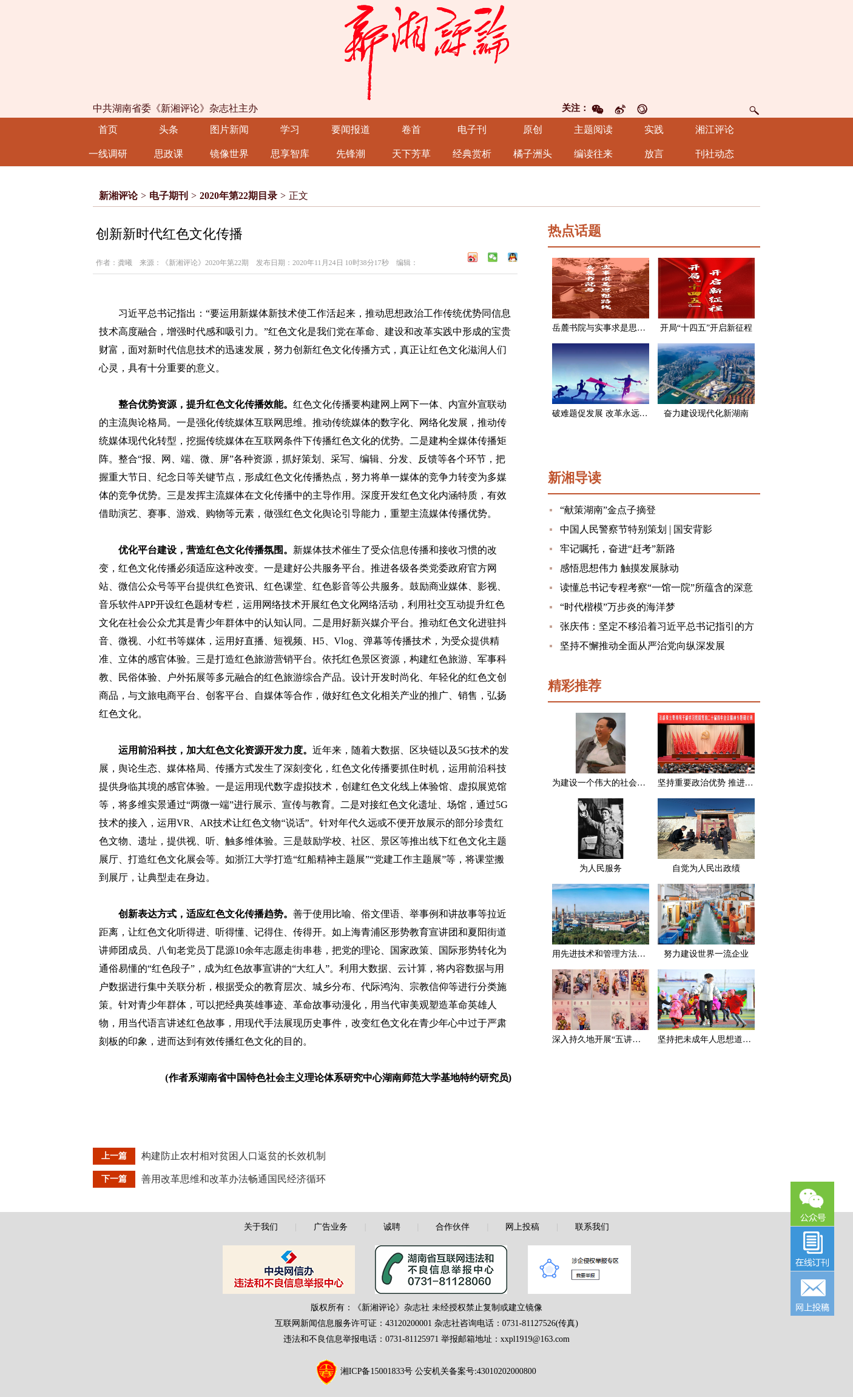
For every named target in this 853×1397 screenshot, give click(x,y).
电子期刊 (168, 195)
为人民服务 (600, 868)
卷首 (411, 129)
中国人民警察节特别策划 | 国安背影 (636, 529)
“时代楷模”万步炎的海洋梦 (617, 607)
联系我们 (592, 1226)
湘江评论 (714, 129)
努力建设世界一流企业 (706, 953)
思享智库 (290, 154)
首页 (108, 129)
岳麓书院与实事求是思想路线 (607, 327)
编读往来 (593, 154)
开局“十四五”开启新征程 (706, 327)
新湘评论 (118, 195)
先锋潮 (350, 154)
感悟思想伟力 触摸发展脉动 (619, 568)
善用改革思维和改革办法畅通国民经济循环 (233, 1179)
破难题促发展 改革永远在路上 (608, 413)
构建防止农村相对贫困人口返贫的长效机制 (233, 1156)
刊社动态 (714, 154)
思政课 (168, 154)
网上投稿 (522, 1226)
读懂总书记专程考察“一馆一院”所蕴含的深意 (656, 587)
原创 (532, 129)
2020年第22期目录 (238, 195)
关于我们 (261, 1226)
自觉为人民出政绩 (706, 868)
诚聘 (391, 1226)
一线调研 (108, 154)
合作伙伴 (453, 1226)
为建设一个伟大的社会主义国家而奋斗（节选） (641, 782)
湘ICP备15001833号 (376, 1371)
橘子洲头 (532, 154)
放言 (654, 154)
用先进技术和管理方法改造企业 (611, 953)
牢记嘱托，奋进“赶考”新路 (617, 549)
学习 (290, 129)
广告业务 (331, 1226)
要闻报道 (350, 129)
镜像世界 (229, 154)
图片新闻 (229, 129)
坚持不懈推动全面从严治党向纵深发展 (642, 646)
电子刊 (472, 129)
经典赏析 (472, 154)
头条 (168, 129)
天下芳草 (411, 154)
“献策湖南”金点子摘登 (608, 510)
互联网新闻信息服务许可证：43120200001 (353, 1323)
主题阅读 (593, 129)
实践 (654, 129)
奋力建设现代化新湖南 (706, 413)
